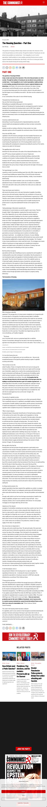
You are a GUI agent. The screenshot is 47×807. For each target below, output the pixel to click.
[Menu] (43, 2)
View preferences (23, 799)
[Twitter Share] (7, 67)
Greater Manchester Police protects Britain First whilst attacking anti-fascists (37, 674)
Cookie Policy (20, 802)
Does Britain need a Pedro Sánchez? (8, 667)
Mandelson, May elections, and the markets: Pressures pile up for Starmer (23, 671)
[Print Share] (23, 67)
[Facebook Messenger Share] (17, 67)
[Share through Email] (20, 67)
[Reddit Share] (10, 67)
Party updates (38, 663)
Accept (23, 791)
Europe (7, 663)
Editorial (22, 663)
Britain (13, 46)
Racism (32, 665)
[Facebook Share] (3, 67)
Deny (23, 795)
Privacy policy (26, 802)
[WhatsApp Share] (13, 67)
